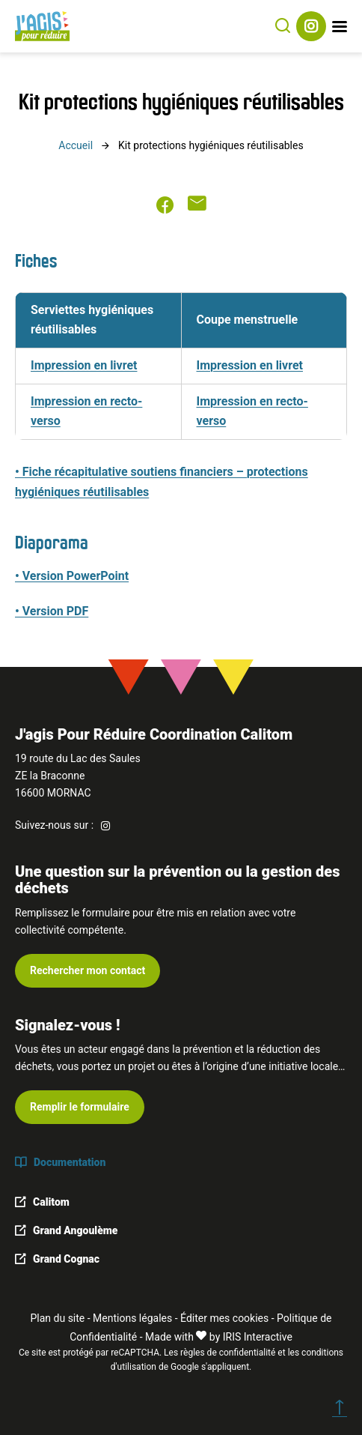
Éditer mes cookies (224, 1318)
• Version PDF (51, 611)
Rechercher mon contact (87, 970)
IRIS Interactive (257, 1337)
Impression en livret (84, 365)
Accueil (75, 145)
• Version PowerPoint (72, 576)
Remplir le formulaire (79, 1107)
